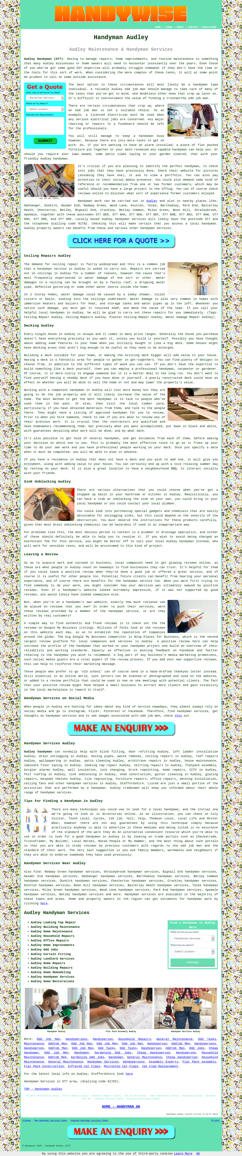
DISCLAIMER (209, 27)
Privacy (215, 1120)
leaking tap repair (101, 765)
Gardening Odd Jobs (112, 1052)
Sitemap (26, 1120)
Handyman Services (103, 1061)
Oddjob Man (57, 1048)
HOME (158, 27)
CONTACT (193, 27)
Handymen (81, 1052)
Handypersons (77, 1039)
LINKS (168, 27)
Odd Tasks (207, 1039)
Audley (151, 201)
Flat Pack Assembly (199, 1061)
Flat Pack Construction (44, 1066)
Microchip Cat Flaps (121, 1066)
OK (198, 1153)
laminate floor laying (43, 765)
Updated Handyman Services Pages (89, 1120)
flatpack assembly (200, 765)
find (37, 871)
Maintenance (34, 1043)
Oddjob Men (57, 1043)
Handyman (116, 1057)
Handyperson (103, 1039)
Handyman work (90, 201)
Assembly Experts (163, 1061)
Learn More (183, 1153)
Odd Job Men (107, 1043)
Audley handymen (38, 751)
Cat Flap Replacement (160, 1066)
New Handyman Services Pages (50, 1120)
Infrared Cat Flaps (84, 1066)
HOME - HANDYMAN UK (121, 1106)
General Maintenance (174, 1039)
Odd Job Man (48, 1039)
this (178, 715)
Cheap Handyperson (153, 1052)
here (44, 903)
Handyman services (140, 894)
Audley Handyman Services (56, 912)
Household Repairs (134, 1039)
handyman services (130, 219)
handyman (209, 223)
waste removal (129, 756)
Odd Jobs (196, 1048)
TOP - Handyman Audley (43, 1089)
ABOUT (180, 27)
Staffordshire (132, 783)
